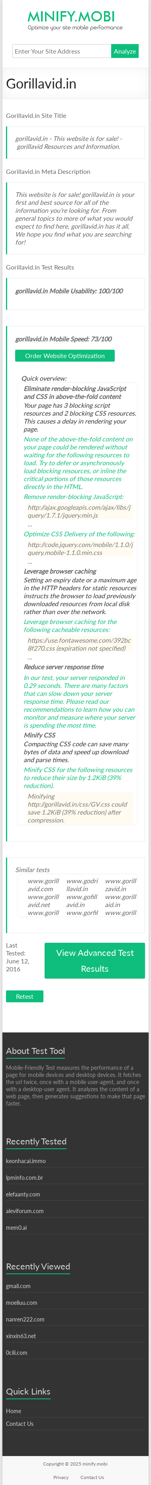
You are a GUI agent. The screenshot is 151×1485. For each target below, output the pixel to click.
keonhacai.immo (26, 1161)
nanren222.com (25, 1319)
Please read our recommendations (66, 705)
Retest (24, 996)
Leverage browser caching (60, 621)
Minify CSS (39, 769)
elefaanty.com (23, 1194)
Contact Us (19, 1423)
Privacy (61, 1477)
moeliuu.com (21, 1302)
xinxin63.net (21, 1336)
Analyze (125, 51)
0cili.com (16, 1352)
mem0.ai (16, 1227)
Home (13, 1411)
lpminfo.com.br (24, 1177)
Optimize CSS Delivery (55, 533)
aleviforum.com (25, 1211)
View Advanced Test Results (95, 960)
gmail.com (18, 1286)
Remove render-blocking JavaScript (73, 496)
